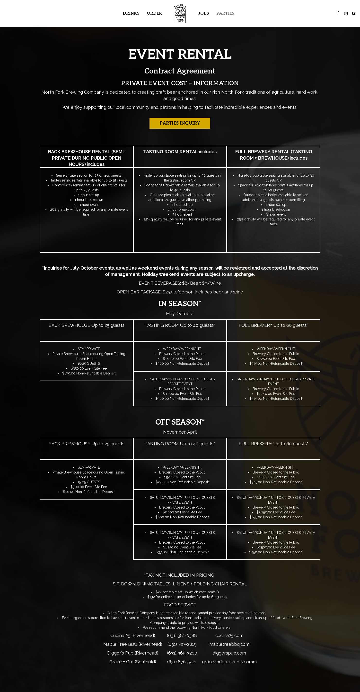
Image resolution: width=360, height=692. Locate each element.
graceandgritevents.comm (229, 661)
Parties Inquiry (180, 123)
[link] (180, 13)
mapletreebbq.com (229, 644)
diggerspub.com (229, 653)
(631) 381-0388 (182, 635)
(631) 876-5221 (182, 661)
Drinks (131, 13)
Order (154, 13)
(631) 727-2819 (182, 644)
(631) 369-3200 (182, 653)
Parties (225, 13)
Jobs (203, 13)
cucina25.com (229, 635)
